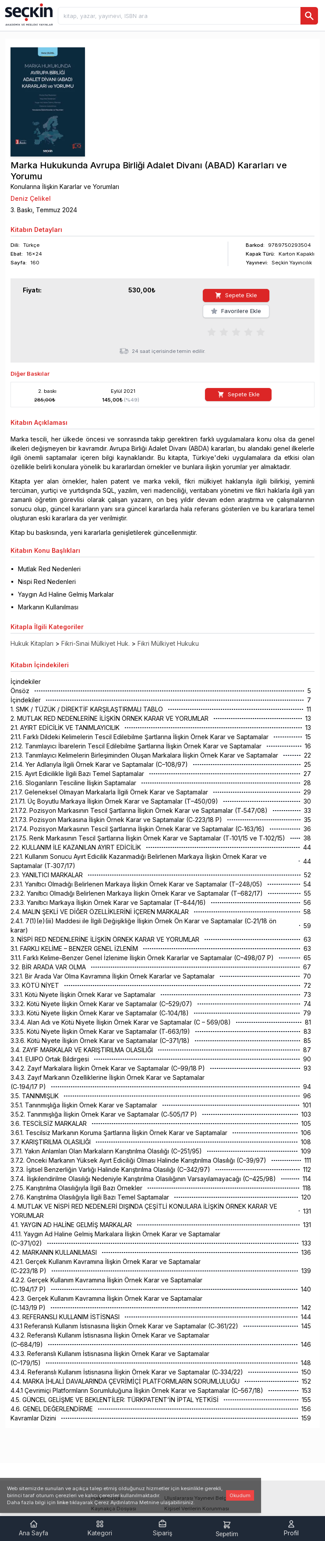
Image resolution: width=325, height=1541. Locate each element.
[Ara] (309, 16)
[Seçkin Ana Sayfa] (28, 14)
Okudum (240, 1495)
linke (62, 1502)
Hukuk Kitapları (32, 630)
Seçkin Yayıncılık (292, 263)
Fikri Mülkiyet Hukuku (168, 630)
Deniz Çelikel (31, 198)
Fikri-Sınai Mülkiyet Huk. (95, 630)
